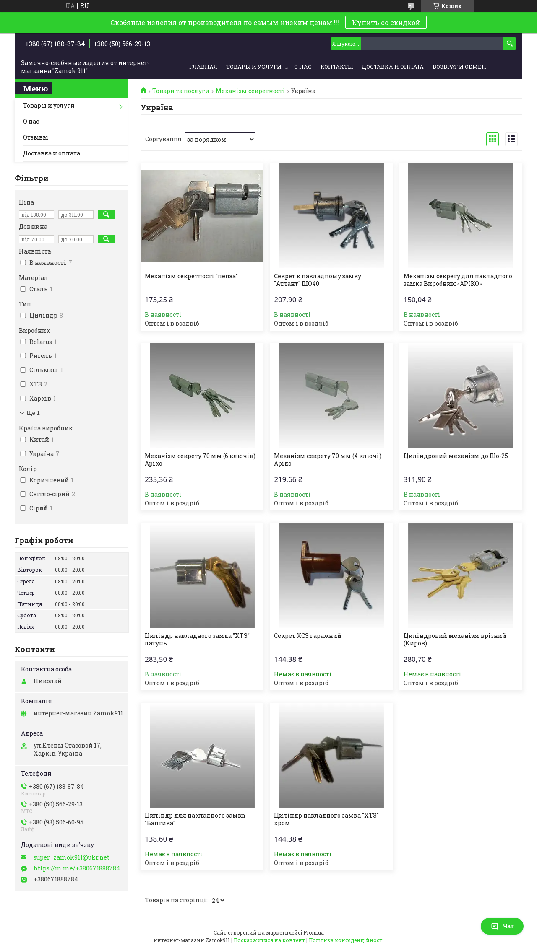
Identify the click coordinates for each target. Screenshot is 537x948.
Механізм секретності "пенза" (191, 276)
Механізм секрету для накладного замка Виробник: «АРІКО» (458, 280)
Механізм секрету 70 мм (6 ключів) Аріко (200, 459)
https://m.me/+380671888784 (77, 868)
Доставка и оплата (393, 66)
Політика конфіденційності (346, 940)
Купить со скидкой (386, 22)
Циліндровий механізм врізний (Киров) (455, 639)
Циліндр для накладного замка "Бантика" (195, 819)
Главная (203, 66)
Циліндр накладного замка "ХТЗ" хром (326, 819)
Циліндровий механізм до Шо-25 (456, 456)
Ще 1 (33, 413)
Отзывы (35, 137)
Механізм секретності (250, 91)
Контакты (337, 66)
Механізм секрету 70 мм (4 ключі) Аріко (327, 459)
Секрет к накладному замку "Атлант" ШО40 (317, 280)
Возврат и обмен (459, 66)
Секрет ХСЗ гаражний (307, 636)
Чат (502, 926)
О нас (303, 66)
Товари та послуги (180, 91)
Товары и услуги (254, 66)
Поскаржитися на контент (269, 940)
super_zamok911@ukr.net (71, 857)
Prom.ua (313, 932)
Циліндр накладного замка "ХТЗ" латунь (197, 639)
